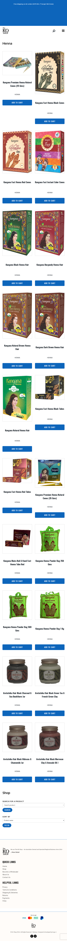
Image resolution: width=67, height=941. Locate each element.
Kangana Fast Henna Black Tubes (49, 408)
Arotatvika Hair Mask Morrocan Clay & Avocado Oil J (49, 760)
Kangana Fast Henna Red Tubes (17, 491)
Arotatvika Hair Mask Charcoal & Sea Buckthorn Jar (17, 694)
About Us (5, 874)
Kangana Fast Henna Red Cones (17, 182)
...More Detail (15, 852)
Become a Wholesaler (10, 871)
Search (7, 810)
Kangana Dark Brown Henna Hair (50, 347)
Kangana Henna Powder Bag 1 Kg (49, 628)
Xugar (54, 931)
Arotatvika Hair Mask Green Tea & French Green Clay (49, 694)
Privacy (4, 887)
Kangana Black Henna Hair (17, 264)
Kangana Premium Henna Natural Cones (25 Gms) (17, 84)
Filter (6, 825)
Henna (17, 94)
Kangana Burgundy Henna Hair (50, 264)
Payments (6, 898)
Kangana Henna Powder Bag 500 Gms (17, 628)
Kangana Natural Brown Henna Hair (17, 347)
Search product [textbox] (9, 805)
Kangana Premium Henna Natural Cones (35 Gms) (49, 496)
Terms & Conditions (9, 889)
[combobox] (33, 805)
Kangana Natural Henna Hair (17, 430)
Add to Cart (17, 102)
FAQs (4, 900)
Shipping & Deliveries (10, 892)
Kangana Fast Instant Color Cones (50, 182)
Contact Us (6, 877)
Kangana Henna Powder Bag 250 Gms (50, 562)
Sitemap (35, 931)
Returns (5, 895)
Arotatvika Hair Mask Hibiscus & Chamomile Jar (17, 760)
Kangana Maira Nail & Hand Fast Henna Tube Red (17, 562)
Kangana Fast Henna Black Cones (49, 102)
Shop (4, 869)
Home (4, 866)
